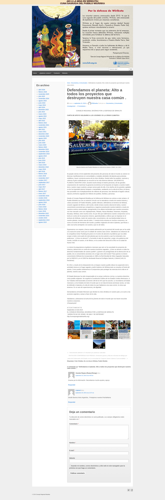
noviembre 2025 (44, 94)
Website (72, 460)
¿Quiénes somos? (45, 73)
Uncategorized (71, 106)
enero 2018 (42, 176)
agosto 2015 (43, 222)
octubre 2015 (43, 218)
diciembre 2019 (44, 149)
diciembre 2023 (44, 109)
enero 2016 (42, 211)
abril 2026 (42, 90)
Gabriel (78, 390)
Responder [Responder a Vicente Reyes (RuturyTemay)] (71, 385)
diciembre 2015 (44, 213)
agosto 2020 (43, 138)
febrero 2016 (43, 209)
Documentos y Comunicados (79, 83)
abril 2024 (42, 107)
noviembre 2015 (44, 215)
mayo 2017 (42, 187)
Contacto (57, 73)
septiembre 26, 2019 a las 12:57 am (85, 392)
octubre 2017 (43, 180)
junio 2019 (42, 160)
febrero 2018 (43, 173)
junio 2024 (42, 103)
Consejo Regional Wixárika (43, 497)
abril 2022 (42, 120)
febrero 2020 (43, 147)
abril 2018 (42, 171)
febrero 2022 (43, 123)
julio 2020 (42, 140)
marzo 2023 (42, 114)
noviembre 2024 (44, 98)
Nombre (72, 445)
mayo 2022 (42, 118)
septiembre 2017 (44, 182)
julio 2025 (42, 96)
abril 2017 (42, 189)
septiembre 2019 (44, 154)
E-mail (71, 453)
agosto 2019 (43, 156)
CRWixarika (93, 103)
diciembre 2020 (44, 134)
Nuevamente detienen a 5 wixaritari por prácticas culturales (87, 352)
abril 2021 (42, 129)
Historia (64, 73)
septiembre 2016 (44, 200)
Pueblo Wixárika (102, 361)
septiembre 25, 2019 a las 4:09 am (84, 375)
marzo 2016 (42, 207)
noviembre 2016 (44, 196)
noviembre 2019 (44, 151)
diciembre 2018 (44, 167)
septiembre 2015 (44, 220)
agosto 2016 (43, 202)
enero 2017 (42, 193)
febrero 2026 (43, 92)
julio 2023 (42, 112)
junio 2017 (42, 185)
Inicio (35, 73)
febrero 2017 (43, 191)
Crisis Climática (78, 361)
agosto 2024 (43, 101)
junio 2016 (42, 204)
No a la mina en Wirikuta (91, 361)
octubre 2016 (43, 198)
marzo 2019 (42, 165)
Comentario (74, 424)
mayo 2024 (42, 105)
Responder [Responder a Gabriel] (71, 402)
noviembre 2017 (44, 178)
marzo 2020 (42, 145)
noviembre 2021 (44, 125)
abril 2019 (42, 162)
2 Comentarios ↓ (81, 106)
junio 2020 (42, 143)
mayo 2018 (42, 169)
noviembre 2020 (44, 136)
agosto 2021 (43, 127)
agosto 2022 (43, 116)
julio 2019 (42, 158)
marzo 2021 (42, 131)
